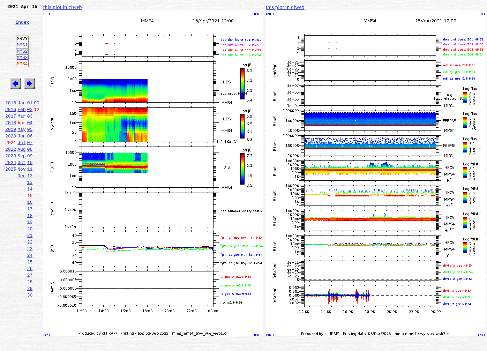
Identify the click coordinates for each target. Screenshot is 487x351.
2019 (10, 150)
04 (30, 142)
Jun (21, 158)
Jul (21, 165)
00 (36, 119)
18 (30, 250)
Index (22, 26)
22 (30, 280)
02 (30, 127)
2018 (10, 142)
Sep (21, 181)
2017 (10, 135)
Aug (21, 173)
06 (30, 158)
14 (30, 219)
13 (30, 211)
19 (30, 257)
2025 (10, 196)
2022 (10, 173)
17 (30, 242)
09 (30, 181)
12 (30, 204)
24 (30, 296)
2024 (10, 188)
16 (30, 234)
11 (30, 196)
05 (30, 150)
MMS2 (22, 60)
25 (30, 303)
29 (30, 334)
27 (30, 319)
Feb (21, 127)
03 (30, 135)
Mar (21, 135)
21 (30, 273)
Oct (21, 188)
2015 (10, 119)
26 (30, 311)
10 (30, 188)
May (21, 150)
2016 (10, 127)
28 (30, 326)
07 (30, 165)
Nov (21, 196)
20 (30, 265)
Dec (21, 204)
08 (30, 173)
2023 (10, 181)
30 (30, 342)
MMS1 (22, 53)
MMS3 (22, 68)
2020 (10, 158)
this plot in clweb (62, 7)
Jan (21, 119)
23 (30, 288)
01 (30, 119)
